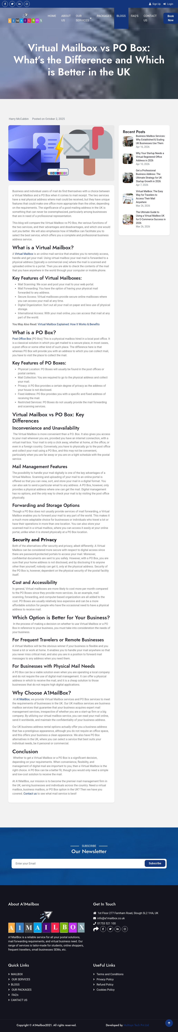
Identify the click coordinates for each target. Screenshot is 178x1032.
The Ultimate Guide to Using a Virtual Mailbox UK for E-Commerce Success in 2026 (151, 217)
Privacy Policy (103, 979)
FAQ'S (134, 16)
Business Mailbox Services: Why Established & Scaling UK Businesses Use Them (150, 140)
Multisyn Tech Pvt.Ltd (136, 1025)
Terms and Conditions (108, 974)
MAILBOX (15, 974)
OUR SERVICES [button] (84, 18)
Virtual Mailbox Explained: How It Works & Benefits (69, 324)
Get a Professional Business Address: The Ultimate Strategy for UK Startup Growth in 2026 (149, 176)
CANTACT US (17, 1000)
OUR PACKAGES (20, 989)
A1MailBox (23, 699)
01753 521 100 (104, 923)
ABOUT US (66, 18)
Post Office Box (21, 338)
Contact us (30, 793)
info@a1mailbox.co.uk (109, 918)
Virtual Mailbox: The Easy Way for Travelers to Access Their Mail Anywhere (149, 197)
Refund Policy (103, 984)
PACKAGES (104, 16)
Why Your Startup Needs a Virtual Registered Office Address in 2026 (150, 157)
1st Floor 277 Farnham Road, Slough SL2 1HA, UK (125, 913)
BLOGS (121, 16)
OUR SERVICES (19, 979)
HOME (52, 16)
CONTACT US (150, 18)
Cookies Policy (104, 989)
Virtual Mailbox (24, 254)
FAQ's (13, 995)
